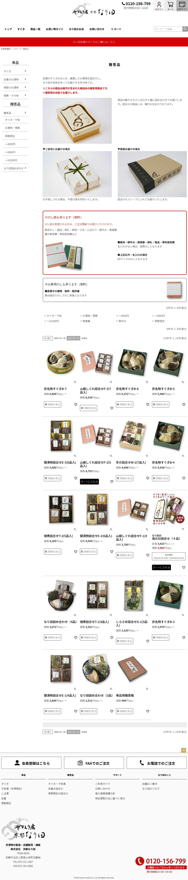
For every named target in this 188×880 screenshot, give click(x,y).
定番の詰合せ (55, 788)
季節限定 (10, 136)
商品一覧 (35, 29)
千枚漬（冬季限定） (12, 788)
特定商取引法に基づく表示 (110, 798)
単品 (23, 774)
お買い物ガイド (54, 29)
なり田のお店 (76, 29)
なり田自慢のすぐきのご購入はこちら (94, 42)
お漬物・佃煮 (12, 128)
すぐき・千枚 (12, 120)
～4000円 (10, 144)
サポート (117, 774)
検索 (185, 29)
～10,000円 (11, 160)
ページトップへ (183, 750)
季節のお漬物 (11, 87)
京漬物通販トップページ (11, 48)
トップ (8, 29)
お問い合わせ (96, 29)
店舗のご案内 (149, 784)
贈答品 (7, 113)
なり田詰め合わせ (14, 168)
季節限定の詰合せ (58, 793)
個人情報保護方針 (105, 793)
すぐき (21, 29)
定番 (3, 798)
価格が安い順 (59, 338)
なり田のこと (164, 774)
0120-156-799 (138, 3)
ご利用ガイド (102, 784)
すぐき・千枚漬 (57, 784)
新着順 (84, 338)
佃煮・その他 (11, 95)
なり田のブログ (151, 788)
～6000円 (10, 152)
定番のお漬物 (11, 79)
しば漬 (5, 793)
